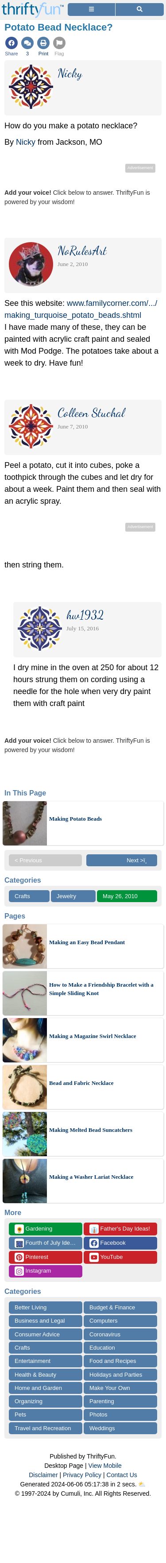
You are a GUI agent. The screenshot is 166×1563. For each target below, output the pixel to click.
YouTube (106, 1257)
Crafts (22, 896)
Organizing (28, 1401)
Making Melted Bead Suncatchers (90, 1130)
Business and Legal (40, 1320)
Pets (20, 1414)
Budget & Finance (112, 1307)
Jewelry (66, 896)
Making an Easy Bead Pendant (87, 942)
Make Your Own (109, 1388)
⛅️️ (142, 1484)
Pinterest (31, 1257)
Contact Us (122, 1474)
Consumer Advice (37, 1334)
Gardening (33, 1229)
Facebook (107, 1243)
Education (102, 1347)
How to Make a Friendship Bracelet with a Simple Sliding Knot (101, 989)
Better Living (30, 1307)
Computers (103, 1320)
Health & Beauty (35, 1374)
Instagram (33, 1271)
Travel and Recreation (43, 1428)
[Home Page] (33, 5)
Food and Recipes (112, 1361)
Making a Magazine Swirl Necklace (92, 1036)
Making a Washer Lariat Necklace (91, 1176)
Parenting (101, 1401)
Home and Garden (38, 1388)
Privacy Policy (82, 1474)
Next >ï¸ (139, 860)
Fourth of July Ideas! (46, 1243)
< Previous (28, 860)
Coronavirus (104, 1334)
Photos (98, 1414)
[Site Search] (140, 9)
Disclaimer (43, 1474)
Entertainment (32, 1361)
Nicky (25, 142)
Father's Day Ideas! (119, 1229)
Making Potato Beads (75, 818)
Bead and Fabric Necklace (81, 1083)
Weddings (102, 1428)
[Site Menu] (91, 9)
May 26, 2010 (120, 896)
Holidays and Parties (115, 1374)
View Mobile (105, 1465)
